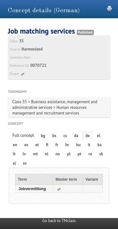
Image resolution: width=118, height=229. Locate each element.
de (88, 135)
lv (24, 154)
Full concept (23, 135)
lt (14, 154)
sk (101, 154)
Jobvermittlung (32, 189)
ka (100, 144)
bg (43, 135)
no (57, 154)
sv (25, 163)
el (98, 135)
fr (56, 144)
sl (14, 163)
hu (78, 144)
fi (47, 144)
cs (65, 135)
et (37, 144)
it (89, 144)
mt (35, 154)
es (26, 144)
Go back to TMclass (59, 220)
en (15, 144)
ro (90, 154)
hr (67, 144)
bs (54, 135)
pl (68, 154)
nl (46, 154)
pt (79, 154)
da (76, 135)
